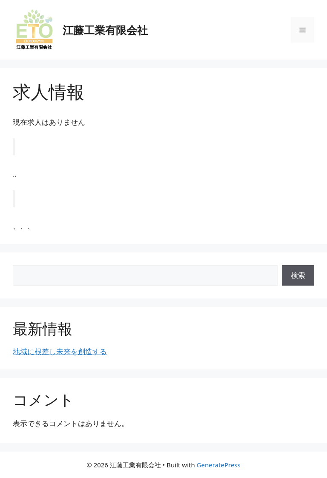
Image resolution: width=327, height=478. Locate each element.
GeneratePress (219, 465)
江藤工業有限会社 (105, 30)
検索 (298, 275)
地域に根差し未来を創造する (60, 351)
